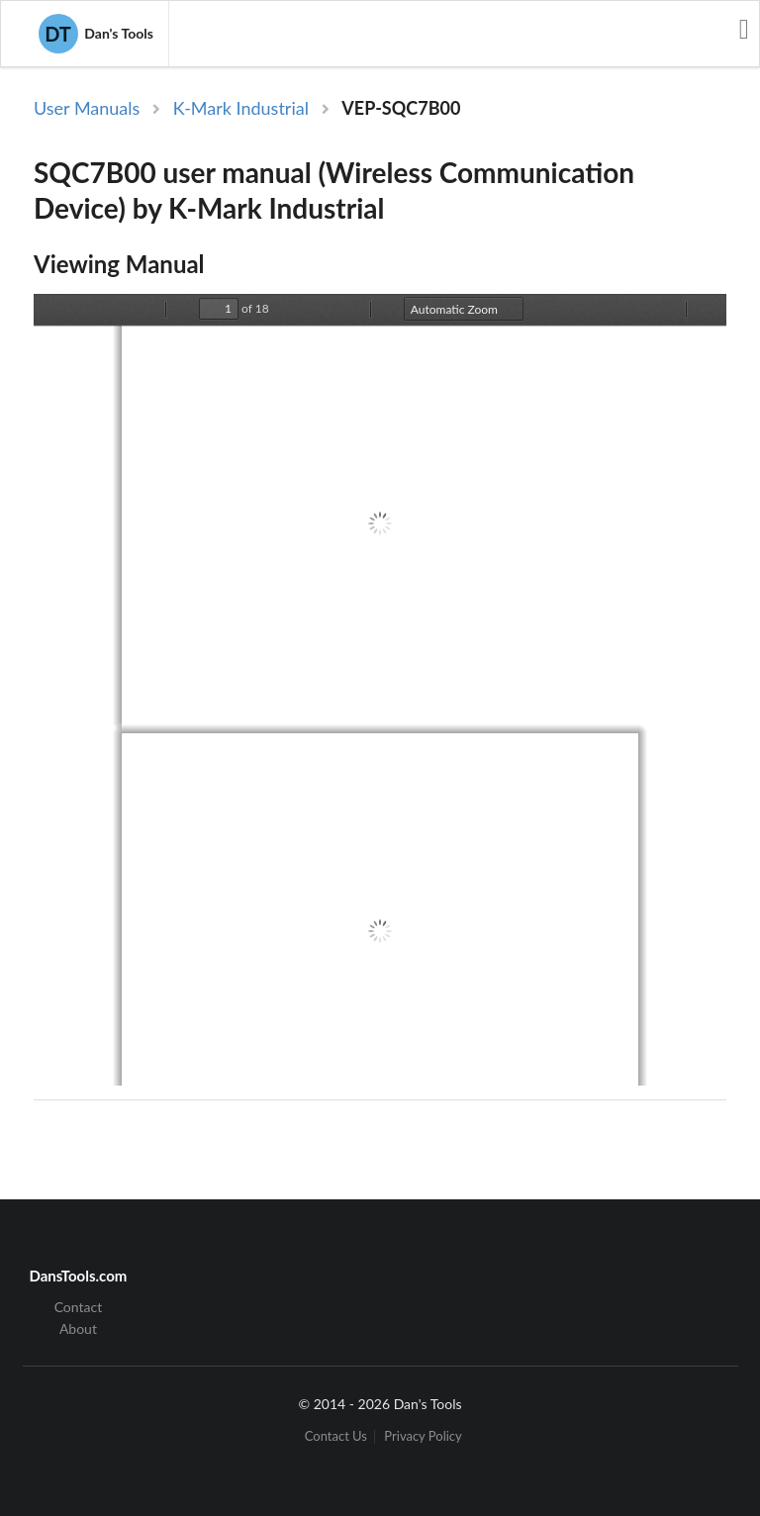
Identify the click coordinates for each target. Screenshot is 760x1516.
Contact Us (336, 1436)
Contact (78, 1307)
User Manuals (87, 108)
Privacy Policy (422, 1436)
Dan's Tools (96, 33)
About (78, 1328)
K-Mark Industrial (241, 108)
